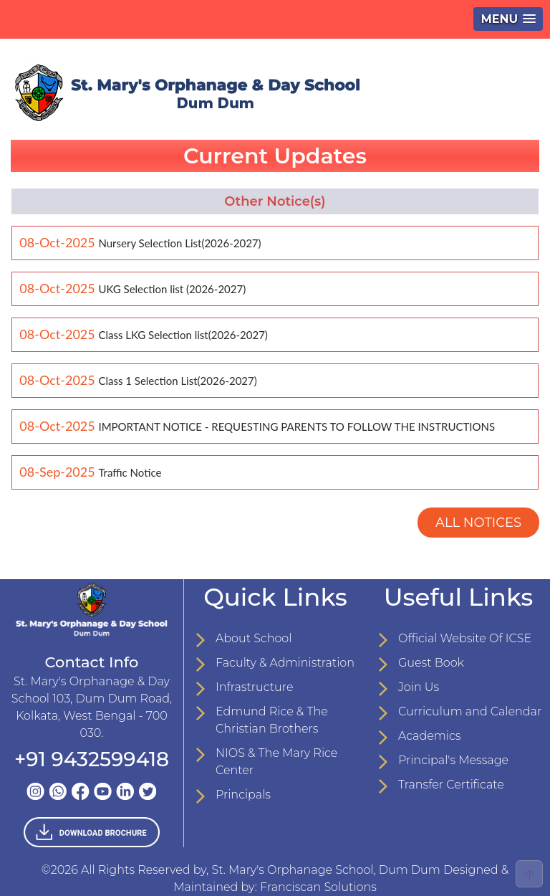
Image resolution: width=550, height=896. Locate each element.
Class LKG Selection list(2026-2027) (182, 334)
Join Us (418, 687)
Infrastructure (254, 687)
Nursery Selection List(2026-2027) (179, 243)
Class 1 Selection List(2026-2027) (177, 380)
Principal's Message (453, 760)
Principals (243, 794)
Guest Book (431, 662)
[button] (508, 19)
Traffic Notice (129, 472)
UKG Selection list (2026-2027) (172, 288)
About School (253, 638)
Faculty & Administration (285, 662)
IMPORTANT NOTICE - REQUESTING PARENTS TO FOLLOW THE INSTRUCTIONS (296, 426)
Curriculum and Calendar (469, 711)
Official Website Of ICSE (464, 638)
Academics (429, 736)
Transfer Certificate (451, 784)
